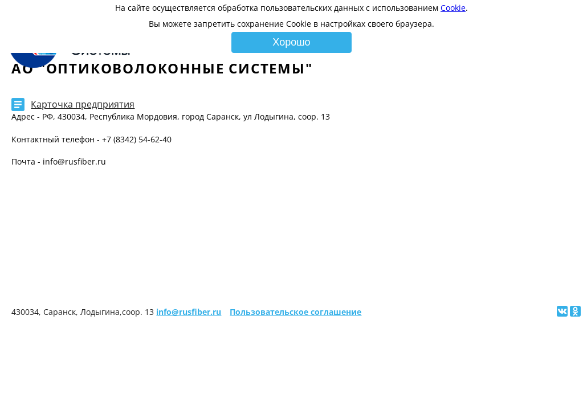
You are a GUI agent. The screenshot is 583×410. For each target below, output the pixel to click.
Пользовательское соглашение (295, 311)
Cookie (453, 7)
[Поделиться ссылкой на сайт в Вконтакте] (562, 311)
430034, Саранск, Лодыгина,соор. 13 (82, 311)
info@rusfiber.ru (188, 311)
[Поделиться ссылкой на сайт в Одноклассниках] (575, 311)
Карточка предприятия (82, 104)
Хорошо (291, 42)
